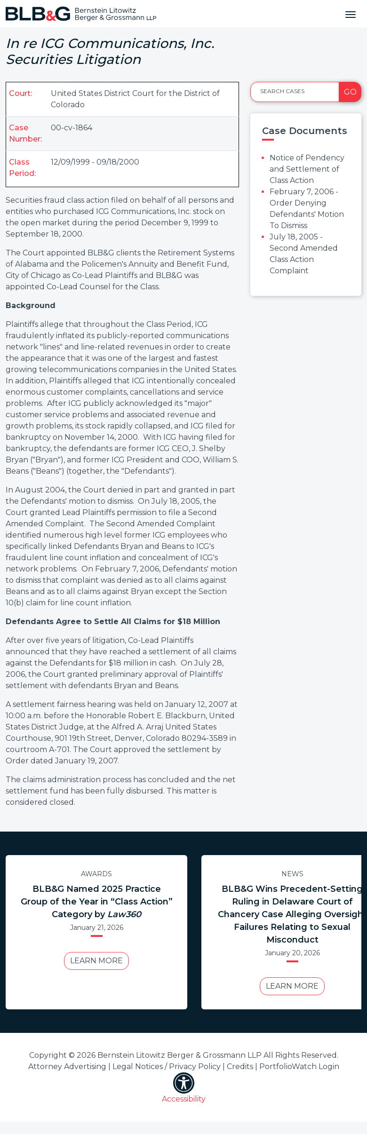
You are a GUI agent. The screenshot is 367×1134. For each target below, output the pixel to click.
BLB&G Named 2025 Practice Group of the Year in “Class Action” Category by (97, 902)
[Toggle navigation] (350, 14)
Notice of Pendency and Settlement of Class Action (307, 169)
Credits (240, 1066)
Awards (96, 874)
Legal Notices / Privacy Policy (166, 1066)
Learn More (96, 960)
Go (350, 91)
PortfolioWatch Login (299, 1066)
